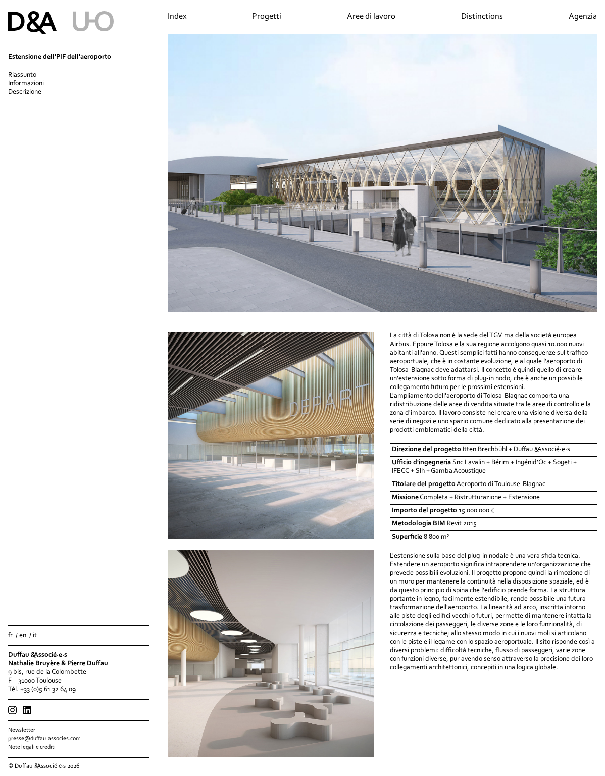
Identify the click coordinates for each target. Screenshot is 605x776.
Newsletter (21, 730)
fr (10, 635)
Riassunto (22, 75)
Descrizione (24, 92)
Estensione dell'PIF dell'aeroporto (59, 57)
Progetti (266, 17)
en (22, 635)
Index (177, 17)
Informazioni (26, 83)
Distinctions (482, 17)
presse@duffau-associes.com (44, 739)
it (35, 635)
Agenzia (583, 17)
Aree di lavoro (371, 17)
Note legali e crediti (32, 747)
